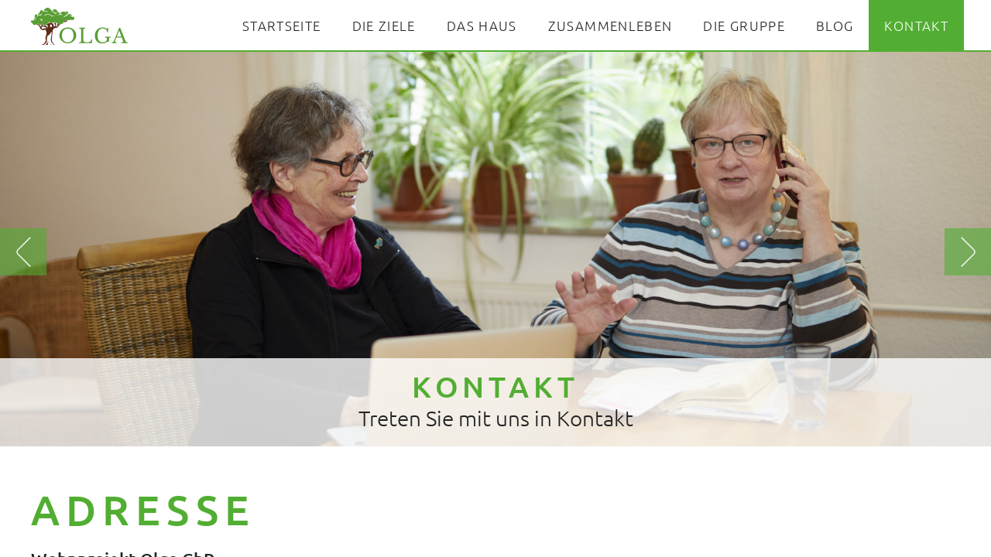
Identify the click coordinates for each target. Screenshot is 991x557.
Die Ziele (384, 25)
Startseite (281, 25)
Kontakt (916, 25)
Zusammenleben (610, 25)
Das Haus (482, 25)
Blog (834, 25)
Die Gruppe (744, 25)
